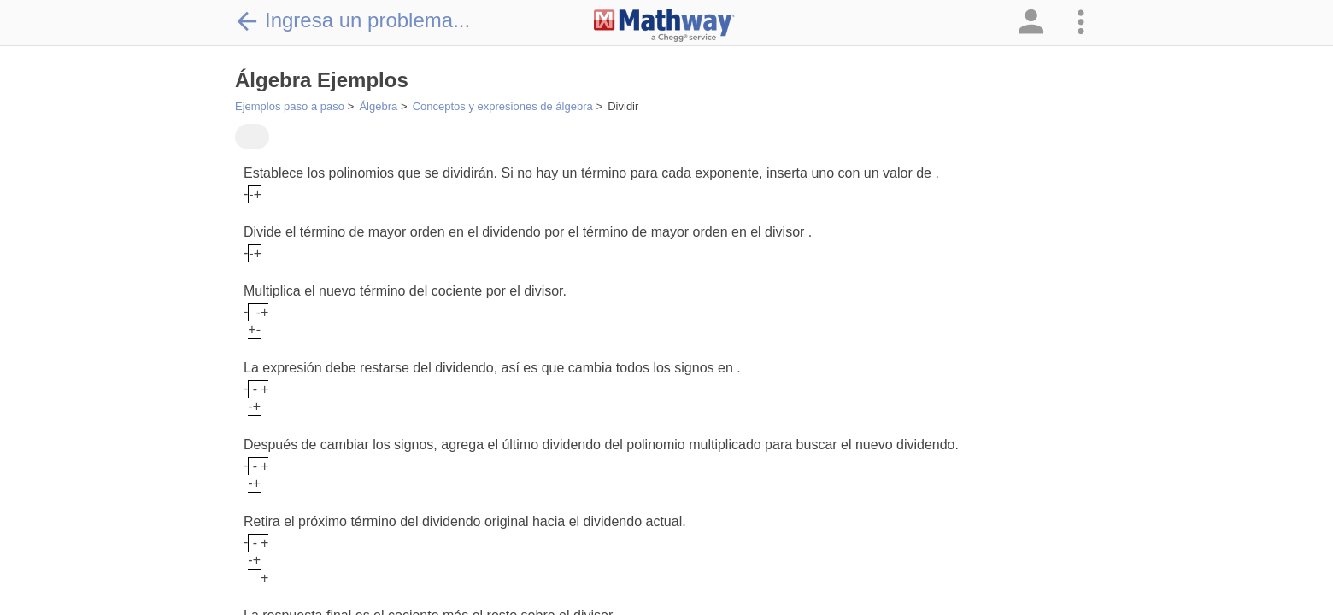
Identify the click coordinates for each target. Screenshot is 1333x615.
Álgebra (378, 106)
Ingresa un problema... (352, 20)
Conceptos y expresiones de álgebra (503, 106)
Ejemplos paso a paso (289, 106)
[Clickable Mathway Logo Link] (664, 26)
